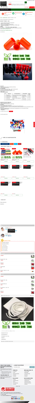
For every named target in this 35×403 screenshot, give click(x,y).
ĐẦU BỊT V (3, 337)
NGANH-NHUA (5, 17)
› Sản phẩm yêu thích (15, 380)
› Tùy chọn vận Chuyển (27, 373)
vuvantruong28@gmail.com (6, 28)
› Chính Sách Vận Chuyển (27, 381)
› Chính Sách (14, 384)
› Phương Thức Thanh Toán (27, 379)
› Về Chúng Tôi (15, 371)
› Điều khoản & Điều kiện (16, 373)
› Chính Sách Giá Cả (26, 380)
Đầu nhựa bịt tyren (13, 4)
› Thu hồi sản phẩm (26, 371)
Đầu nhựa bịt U (22, 4)
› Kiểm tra (14, 381)
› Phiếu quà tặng (26, 372)
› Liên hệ (14, 372)
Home (1, 17)
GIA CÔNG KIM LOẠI (4, 334)
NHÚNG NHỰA (3, 339)
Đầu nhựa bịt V (18, 4)
